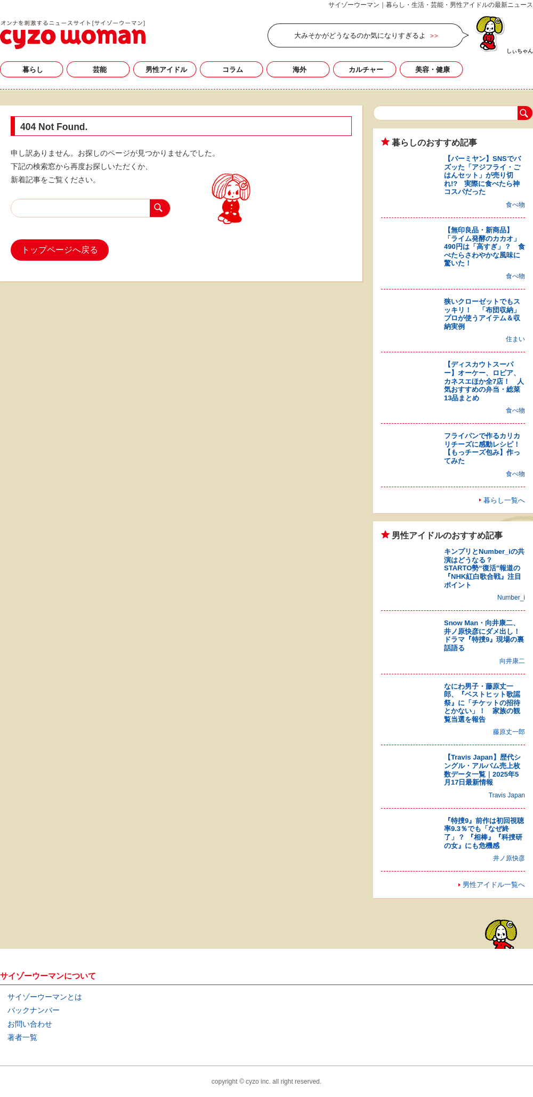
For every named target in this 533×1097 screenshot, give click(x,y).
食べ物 (515, 204)
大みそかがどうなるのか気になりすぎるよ (360, 35)
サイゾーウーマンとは (44, 997)
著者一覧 (22, 1037)
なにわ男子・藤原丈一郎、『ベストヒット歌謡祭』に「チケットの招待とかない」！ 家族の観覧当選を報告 (482, 702)
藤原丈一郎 (509, 732)
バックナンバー (33, 1010)
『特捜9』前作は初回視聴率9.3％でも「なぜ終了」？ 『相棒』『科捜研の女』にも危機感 (484, 833)
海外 (299, 70)
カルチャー (366, 70)
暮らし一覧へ (504, 500)
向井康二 (512, 661)
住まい (515, 339)
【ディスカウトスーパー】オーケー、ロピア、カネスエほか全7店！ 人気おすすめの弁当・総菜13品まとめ (484, 380)
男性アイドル (166, 70)
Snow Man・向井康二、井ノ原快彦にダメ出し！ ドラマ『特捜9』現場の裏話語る (485, 635)
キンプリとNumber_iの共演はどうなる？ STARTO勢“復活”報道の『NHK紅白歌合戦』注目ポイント (484, 567)
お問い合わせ (29, 1024)
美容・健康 (432, 70)
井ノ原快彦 (509, 858)
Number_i (511, 597)
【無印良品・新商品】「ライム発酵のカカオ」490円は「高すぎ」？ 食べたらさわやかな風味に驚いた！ (484, 246)
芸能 (100, 70)
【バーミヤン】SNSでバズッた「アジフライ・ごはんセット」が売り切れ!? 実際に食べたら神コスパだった (482, 175)
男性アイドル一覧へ (494, 885)
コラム (232, 70)
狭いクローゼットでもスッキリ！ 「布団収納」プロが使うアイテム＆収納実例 (482, 313)
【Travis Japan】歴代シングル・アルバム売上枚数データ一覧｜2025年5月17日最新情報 (482, 769)
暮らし (32, 70)
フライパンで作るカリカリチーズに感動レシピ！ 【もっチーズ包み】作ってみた (485, 448)
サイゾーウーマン (73, 34)
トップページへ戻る (59, 249)
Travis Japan (507, 795)
